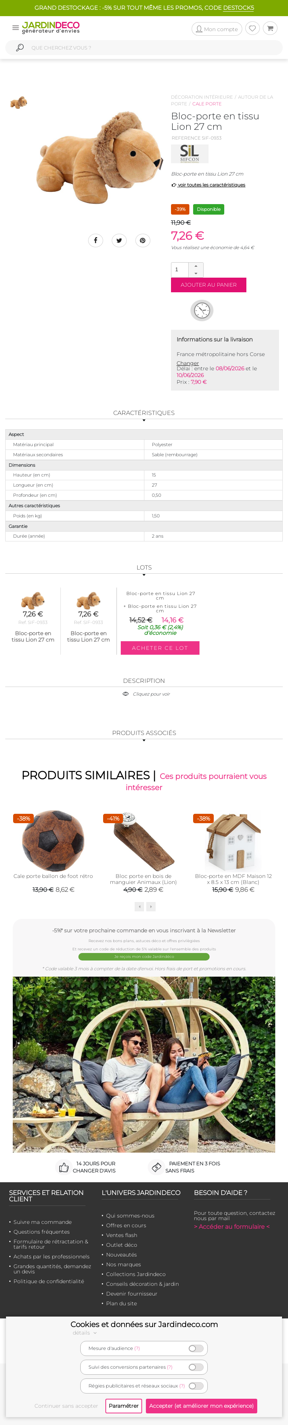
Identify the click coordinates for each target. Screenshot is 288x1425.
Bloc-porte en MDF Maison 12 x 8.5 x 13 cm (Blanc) (233, 879)
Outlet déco (121, 1245)
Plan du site (121, 1303)
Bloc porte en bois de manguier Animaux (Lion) (143, 879)
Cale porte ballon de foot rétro (53, 876)
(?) (137, 1348)
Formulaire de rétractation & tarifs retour (51, 1244)
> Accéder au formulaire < (232, 1226)
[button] (195, 266)
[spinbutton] (186, 269)
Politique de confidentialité (49, 1281)
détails (86, 1332)
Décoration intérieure (202, 97)
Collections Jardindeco (136, 1274)
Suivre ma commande (43, 1222)
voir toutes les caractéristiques (208, 185)
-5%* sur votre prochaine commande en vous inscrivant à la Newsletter (144, 930)
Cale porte (207, 104)
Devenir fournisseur (132, 1293)
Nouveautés (121, 1254)
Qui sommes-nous (130, 1215)
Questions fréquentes (42, 1231)
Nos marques (123, 1264)
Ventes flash (121, 1235)
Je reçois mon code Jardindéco (144, 956)
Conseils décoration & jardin (142, 1284)
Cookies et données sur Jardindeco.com (144, 1324)
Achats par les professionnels (52, 1256)
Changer (188, 363)
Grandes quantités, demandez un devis (52, 1269)
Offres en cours (126, 1225)
